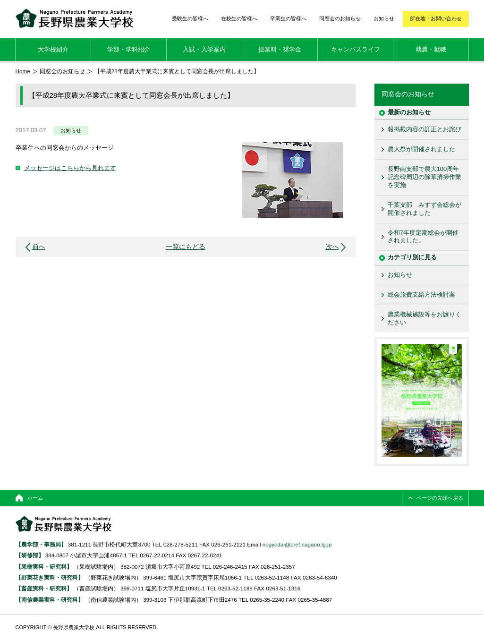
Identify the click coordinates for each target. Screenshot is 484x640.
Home (23, 71)
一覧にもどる (185, 246)
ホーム (35, 498)
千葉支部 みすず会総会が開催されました (424, 208)
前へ (38, 246)
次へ (332, 246)
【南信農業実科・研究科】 (50, 600)
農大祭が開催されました (421, 149)
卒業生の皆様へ (288, 18)
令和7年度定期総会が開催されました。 (423, 236)
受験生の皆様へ (190, 18)
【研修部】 (30, 555)
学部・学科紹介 (128, 49)
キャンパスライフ (355, 49)
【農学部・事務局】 (41, 544)
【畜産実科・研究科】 (44, 588)
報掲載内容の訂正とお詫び (424, 129)
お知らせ (384, 18)
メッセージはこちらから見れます (70, 167)
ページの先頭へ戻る (439, 498)
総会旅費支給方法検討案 (421, 294)
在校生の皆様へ (239, 18)
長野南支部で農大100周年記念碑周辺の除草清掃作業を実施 (424, 176)
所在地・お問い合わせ (436, 18)
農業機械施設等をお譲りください (424, 318)
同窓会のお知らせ (340, 18)
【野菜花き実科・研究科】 (50, 577)
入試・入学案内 (204, 49)
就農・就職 (431, 49)
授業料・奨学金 (279, 49)
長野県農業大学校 (74, 18)
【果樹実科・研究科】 (44, 566)
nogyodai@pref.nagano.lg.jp (297, 544)
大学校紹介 (53, 49)
